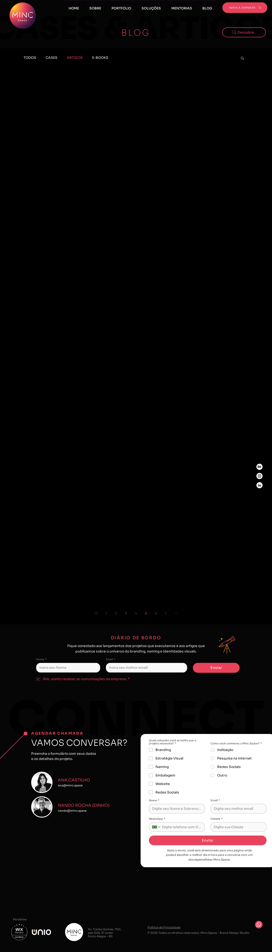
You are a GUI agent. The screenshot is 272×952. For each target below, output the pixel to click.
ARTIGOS (75, 58)
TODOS (30, 58)
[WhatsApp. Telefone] (181, 827)
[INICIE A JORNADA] (244, 7)
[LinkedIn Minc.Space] (259, 485)
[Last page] (176, 613)
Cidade (217, 818)
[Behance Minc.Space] (259, 467)
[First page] (96, 613)
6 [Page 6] (156, 613)
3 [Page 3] (126, 613)
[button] (181, 6)
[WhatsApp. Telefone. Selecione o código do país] (156, 827)
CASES (51, 58)
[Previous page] (106, 613)
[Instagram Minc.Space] (259, 476)
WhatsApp (157, 818)
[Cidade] (237, 827)
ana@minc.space (70, 785)
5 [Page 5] (146, 613)
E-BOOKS (100, 58)
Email (110, 659)
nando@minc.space (72, 810)
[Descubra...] (244, 32)
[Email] (145, 667)
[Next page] (166, 613)
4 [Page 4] (136, 613)
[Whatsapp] (259, 924)
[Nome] (66, 667)
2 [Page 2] (116, 613)
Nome (41, 659)
